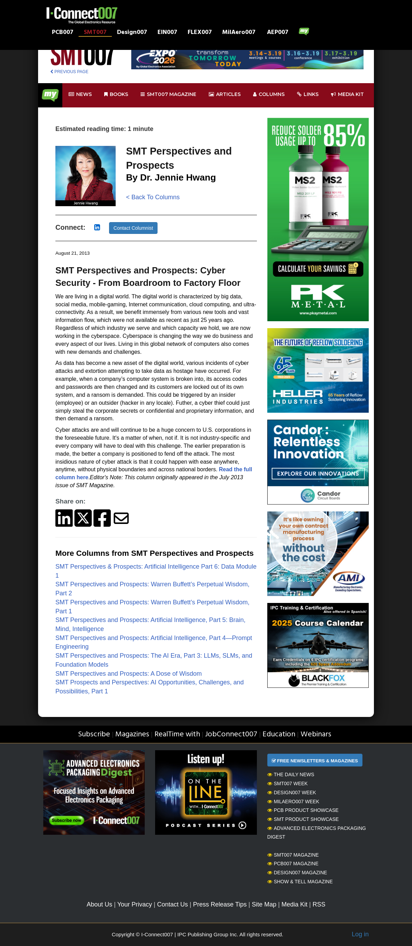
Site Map (264, 904)
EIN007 (167, 33)
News (80, 94)
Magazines (132, 734)
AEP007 (277, 33)
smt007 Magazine (168, 94)
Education (278, 734)
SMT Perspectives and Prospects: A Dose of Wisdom (128, 673)
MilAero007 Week (293, 801)
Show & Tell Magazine (300, 881)
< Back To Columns (153, 197)
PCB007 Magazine (293, 863)
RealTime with (177, 734)
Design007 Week (291, 792)
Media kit (347, 94)
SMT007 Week (287, 783)
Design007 (132, 33)
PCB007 (62, 33)
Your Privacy (134, 904)
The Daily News (290, 774)
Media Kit (294, 904)
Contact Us (172, 904)
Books (116, 94)
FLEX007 (200, 33)
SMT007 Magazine (293, 855)
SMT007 (95, 33)
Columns (269, 94)
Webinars (316, 734)
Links (308, 94)
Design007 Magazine (297, 872)
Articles (225, 94)
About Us (99, 904)
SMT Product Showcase (303, 819)
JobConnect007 (231, 734)
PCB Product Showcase (303, 810)
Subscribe (94, 734)
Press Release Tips (220, 904)
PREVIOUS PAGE (69, 71)
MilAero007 (239, 33)
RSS (319, 904)
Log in (360, 934)
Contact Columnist (133, 228)
